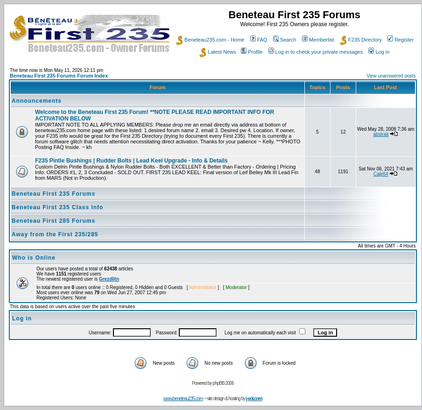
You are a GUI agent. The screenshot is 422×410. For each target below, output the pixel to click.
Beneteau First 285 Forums (53, 221)
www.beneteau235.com (183, 398)
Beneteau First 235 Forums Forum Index (59, 75)
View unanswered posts (390, 75)
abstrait (380, 134)
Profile (251, 52)
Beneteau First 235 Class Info (57, 207)
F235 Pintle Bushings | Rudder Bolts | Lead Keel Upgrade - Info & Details (131, 160)
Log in (378, 52)
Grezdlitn (109, 279)
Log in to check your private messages (315, 52)
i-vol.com (254, 398)
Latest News (217, 52)
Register (400, 39)
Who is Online (34, 257)
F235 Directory (361, 39)
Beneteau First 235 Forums (53, 194)
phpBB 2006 (223, 383)
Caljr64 (380, 174)
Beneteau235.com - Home (210, 39)
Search (284, 39)
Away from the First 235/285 (55, 234)
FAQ (258, 39)
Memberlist (318, 39)
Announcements (37, 101)
